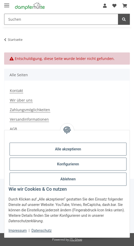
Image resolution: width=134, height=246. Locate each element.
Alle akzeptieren (68, 149)
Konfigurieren (68, 164)
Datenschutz (41, 230)
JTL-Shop (76, 239)
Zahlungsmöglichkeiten (30, 109)
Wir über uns (21, 100)
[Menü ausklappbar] (6, 3)
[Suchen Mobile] (61, 19)
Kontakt (16, 90)
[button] (104, 6)
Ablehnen (68, 179)
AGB (13, 128)
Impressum (18, 230)
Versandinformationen (29, 119)
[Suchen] (124, 19)
